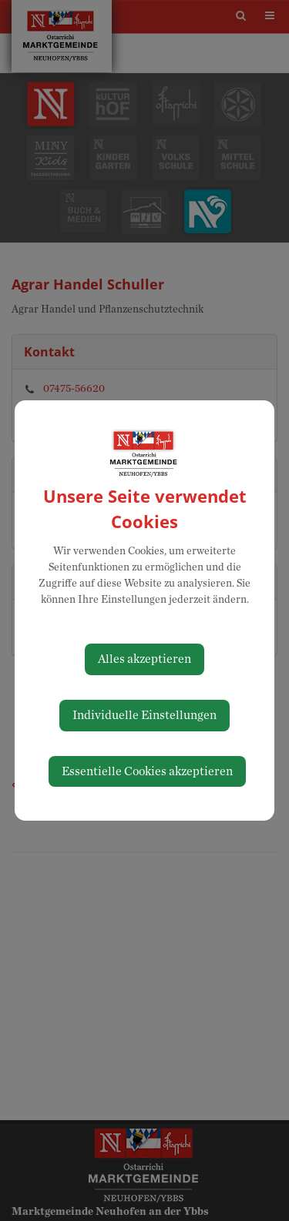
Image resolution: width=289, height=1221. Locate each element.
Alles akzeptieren (144, 659)
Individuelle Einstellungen (144, 715)
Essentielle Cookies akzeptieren (147, 771)
